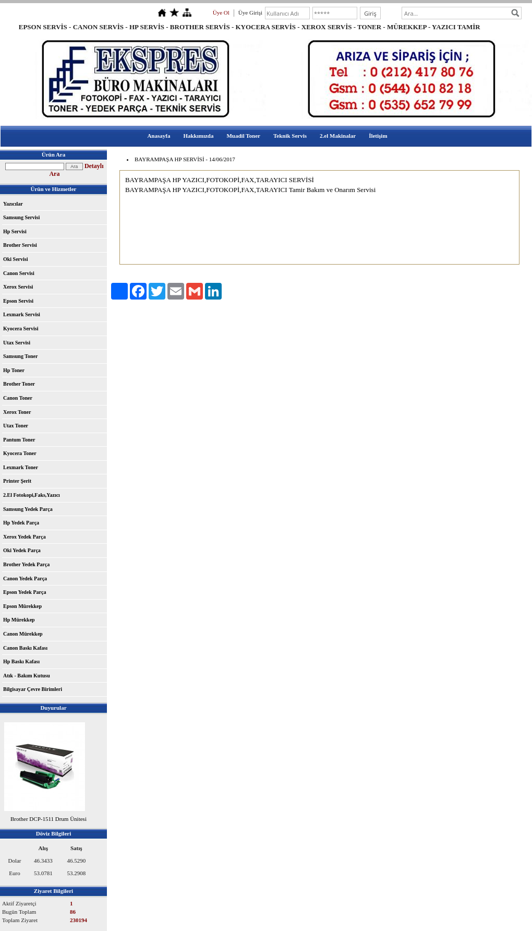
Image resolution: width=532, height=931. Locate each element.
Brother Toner (19, 384)
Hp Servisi (15, 231)
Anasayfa (158, 136)
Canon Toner (17, 398)
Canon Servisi (18, 273)
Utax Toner (15, 425)
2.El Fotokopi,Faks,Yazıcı (31, 495)
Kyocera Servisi (20, 328)
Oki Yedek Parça (22, 550)
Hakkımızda (198, 136)
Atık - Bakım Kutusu (26, 675)
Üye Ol (221, 12)
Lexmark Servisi (21, 314)
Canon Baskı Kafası (25, 648)
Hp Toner (14, 370)
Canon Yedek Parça (25, 578)
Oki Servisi (15, 259)
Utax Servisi (16, 342)
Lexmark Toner (20, 467)
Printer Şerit (17, 481)
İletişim (378, 136)
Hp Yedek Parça (21, 523)
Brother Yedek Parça (26, 564)
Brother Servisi (20, 245)
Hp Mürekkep (19, 620)
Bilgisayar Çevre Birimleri (32, 689)
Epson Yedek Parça (24, 592)
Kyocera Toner (20, 453)
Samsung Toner (20, 356)
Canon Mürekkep (23, 634)
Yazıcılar (13, 204)
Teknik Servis (290, 136)
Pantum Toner (19, 440)
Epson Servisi (18, 301)
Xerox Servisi (18, 287)
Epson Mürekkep (22, 606)
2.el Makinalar (338, 136)
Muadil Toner (243, 136)
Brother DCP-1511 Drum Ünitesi (48, 819)
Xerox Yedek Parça (24, 537)
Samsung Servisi (21, 217)
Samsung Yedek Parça (28, 509)
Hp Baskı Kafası (21, 661)
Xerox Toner (17, 412)
